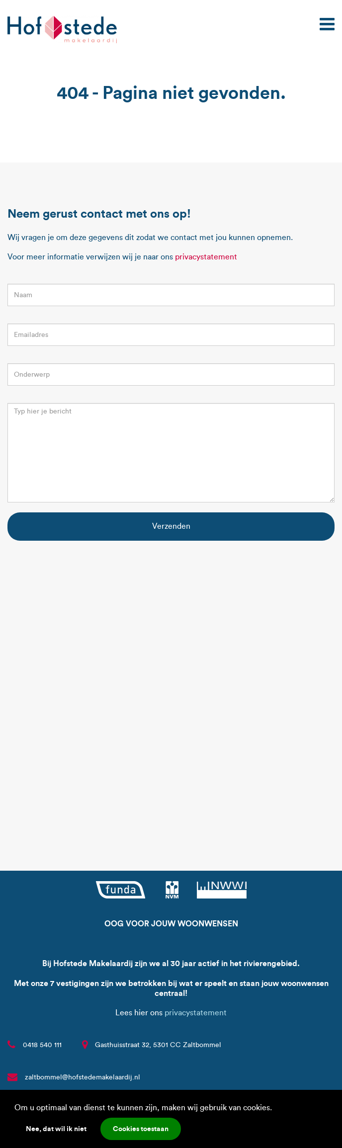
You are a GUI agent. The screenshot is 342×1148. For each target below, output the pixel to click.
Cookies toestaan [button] (141, 1128)
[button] (275, 1108)
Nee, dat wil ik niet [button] (56, 1128)
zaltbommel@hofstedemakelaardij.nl (82, 1077)
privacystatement (206, 256)
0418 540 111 (42, 1045)
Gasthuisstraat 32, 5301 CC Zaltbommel (158, 1045)
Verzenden (171, 526)
